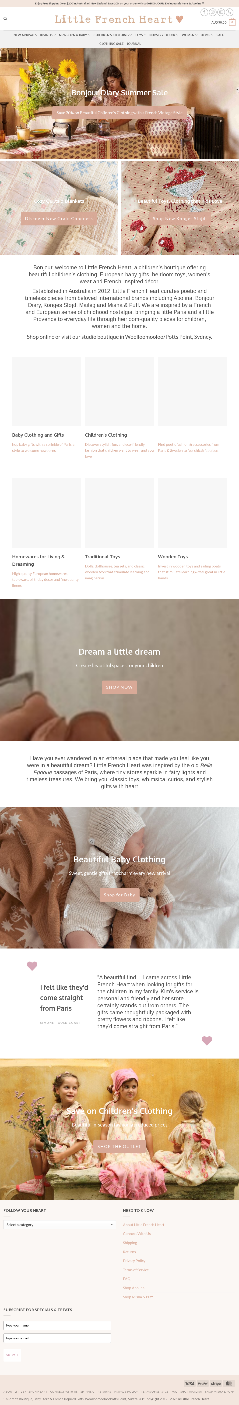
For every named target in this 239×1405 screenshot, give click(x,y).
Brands (48, 35)
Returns (129, 1251)
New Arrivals (25, 35)
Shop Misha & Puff (138, 1296)
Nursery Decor (164, 35)
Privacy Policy (134, 1260)
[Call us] (229, 12)
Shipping (130, 1242)
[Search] (5, 18)
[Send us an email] (221, 12)
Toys (140, 35)
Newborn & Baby (74, 35)
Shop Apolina (133, 1287)
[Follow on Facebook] (204, 12)
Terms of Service (136, 1269)
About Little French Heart (143, 1224)
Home (207, 35)
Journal (134, 44)
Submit (12, 1355)
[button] (223, 22)
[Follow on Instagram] (213, 12)
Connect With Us (137, 1233)
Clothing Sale (111, 44)
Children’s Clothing (113, 35)
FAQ (126, 1278)
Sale (220, 35)
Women (190, 35)
